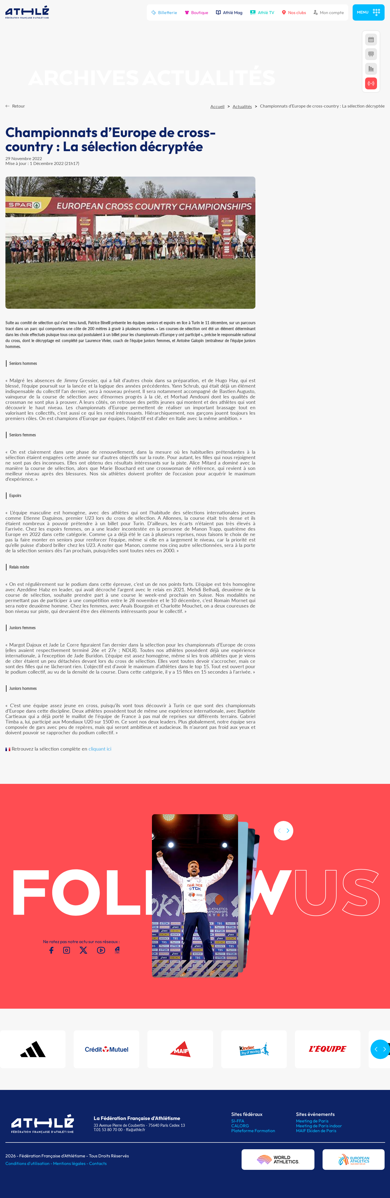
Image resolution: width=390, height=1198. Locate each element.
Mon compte (329, 12)
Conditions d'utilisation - (29, 1163)
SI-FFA (237, 1121)
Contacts (98, 1163)
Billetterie (164, 12)
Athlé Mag (229, 12)
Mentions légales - (71, 1163)
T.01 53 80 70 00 (108, 1129)
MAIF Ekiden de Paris (316, 1130)
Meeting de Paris (312, 1121)
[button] (288, 856)
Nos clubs (294, 12)
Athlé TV (262, 12)
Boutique (196, 12)
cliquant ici (100, 749)
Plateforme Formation (253, 1130)
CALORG (240, 1125)
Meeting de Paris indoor (319, 1125)
